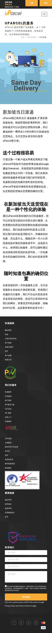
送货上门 (8, 417)
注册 (31, 3)
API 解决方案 (9, 405)
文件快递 (8, 438)
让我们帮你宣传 (11, 339)
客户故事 (8, 355)
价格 (6, 334)
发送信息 (26, 597)
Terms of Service (25, 606)
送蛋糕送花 (9, 459)
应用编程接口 (10, 513)
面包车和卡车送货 (11, 447)
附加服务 (8, 468)
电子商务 (8, 400)
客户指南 (8, 343)
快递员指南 (9, 347)
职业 (6, 517)
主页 (23, 37)
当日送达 (8, 409)
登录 (46, 3)
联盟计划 (8, 360)
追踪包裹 (8, 2)
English (9, 7)
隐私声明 (8, 500)
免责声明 (8, 508)
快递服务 (8, 392)
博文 (6, 351)
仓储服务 (8, 443)
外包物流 (8, 396)
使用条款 (8, 504)
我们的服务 (31, 37)
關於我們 (8, 330)
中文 (17, 7)
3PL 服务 (8, 413)
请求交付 (8, 4)
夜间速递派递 (10, 464)
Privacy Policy (10, 606)
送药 (6, 455)
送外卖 (7, 451)
